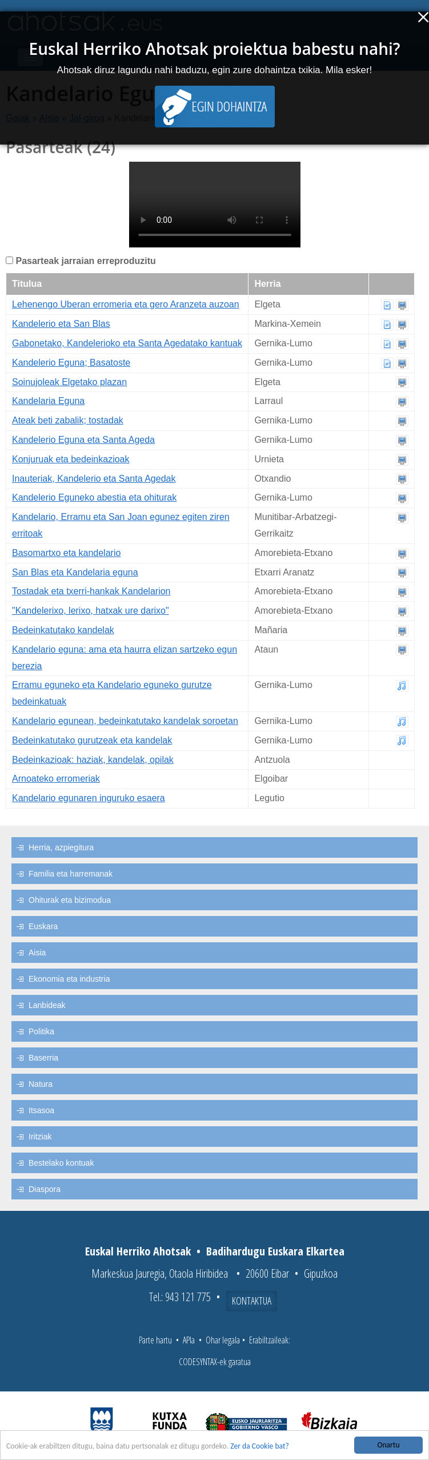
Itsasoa (41, 1110)
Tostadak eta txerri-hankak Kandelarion (91, 591)
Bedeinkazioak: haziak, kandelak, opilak (93, 760)
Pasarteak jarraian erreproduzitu (85, 261)
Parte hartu (155, 1340)
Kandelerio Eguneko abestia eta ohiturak (94, 497)
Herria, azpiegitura (61, 847)
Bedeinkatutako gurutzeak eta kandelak (92, 740)
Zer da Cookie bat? (259, 1446)
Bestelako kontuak (61, 1162)
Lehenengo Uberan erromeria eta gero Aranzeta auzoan (125, 304)
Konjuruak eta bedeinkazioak (70, 459)
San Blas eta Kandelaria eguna (75, 572)
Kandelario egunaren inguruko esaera (88, 798)
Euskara (43, 926)
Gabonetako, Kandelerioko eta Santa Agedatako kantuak (127, 343)
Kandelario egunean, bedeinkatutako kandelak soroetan (125, 721)
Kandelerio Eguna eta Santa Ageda (83, 440)
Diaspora (45, 1189)
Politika (41, 1031)
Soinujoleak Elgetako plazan (69, 382)
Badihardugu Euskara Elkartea (275, 1251)
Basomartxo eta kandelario (66, 553)
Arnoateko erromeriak (56, 778)
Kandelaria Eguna (48, 401)
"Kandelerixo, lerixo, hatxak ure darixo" (90, 610)
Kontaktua (251, 1300)
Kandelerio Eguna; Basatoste (71, 362)
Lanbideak (47, 1005)
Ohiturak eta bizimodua (70, 900)
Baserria (43, 1057)
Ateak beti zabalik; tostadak (67, 420)
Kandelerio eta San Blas (61, 324)
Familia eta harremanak (71, 873)
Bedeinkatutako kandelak (63, 630)
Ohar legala (223, 1340)
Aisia (37, 952)
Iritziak (40, 1136)
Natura (41, 1084)
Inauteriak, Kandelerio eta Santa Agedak (93, 478)
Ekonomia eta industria (69, 978)
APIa (189, 1340)
